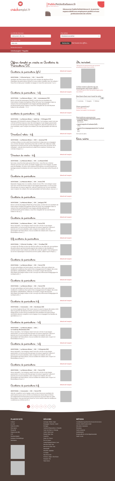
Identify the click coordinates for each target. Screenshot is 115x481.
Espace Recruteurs (94, 23)
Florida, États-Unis (48, 434)
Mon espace (14, 428)
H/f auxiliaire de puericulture (25, 239)
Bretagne (45, 426)
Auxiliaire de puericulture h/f (25, 301)
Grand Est (46, 436)
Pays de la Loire (47, 454)
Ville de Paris (25, 77)
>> (53, 406)
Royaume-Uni (47, 458)
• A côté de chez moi (17, 33)
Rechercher (65, 43)
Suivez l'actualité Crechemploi (85, 110)
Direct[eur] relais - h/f (22, 134)
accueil (16, 24)
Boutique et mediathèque (17, 438)
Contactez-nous (81, 108)
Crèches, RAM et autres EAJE (83, 424)
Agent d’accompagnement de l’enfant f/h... (90, 129)
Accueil (13, 424)
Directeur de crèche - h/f (23, 155)
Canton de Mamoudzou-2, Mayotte (52, 428)
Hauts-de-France (48, 438)
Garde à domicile (80, 430)
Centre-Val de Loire (48, 432)
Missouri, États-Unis (48, 444)
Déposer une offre (15, 432)
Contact (13, 422)
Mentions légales (15, 436)
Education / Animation (82, 426)
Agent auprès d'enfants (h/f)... (87, 124)
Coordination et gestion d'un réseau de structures (89, 422)
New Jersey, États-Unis (49, 446)
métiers (26, 23)
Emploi (89, 101)
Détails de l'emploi (66, 71)
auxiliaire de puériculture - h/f (25, 113)
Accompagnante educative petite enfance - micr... (88, 119)
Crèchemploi (16, 51)
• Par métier (64, 33)
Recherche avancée (16, 47)
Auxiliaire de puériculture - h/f (26, 93)
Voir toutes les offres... (80, 43)
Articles (80, 101)
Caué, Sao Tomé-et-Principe (50, 430)
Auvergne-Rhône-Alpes (49, 422)
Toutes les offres (15, 426)
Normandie (46, 448)
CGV (12, 434)
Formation (79, 428)
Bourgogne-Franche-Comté (50, 424)
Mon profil (13, 430)
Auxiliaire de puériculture (23, 176)
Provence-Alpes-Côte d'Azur (51, 456)
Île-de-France (47, 440)
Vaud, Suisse (46, 461)
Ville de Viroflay (26, 244)
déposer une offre (54, 22)
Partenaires (14, 440)
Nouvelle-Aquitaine (48, 450)
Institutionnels (80, 432)
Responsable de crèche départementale (86, 434)
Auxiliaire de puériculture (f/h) (26, 72)
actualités (38, 23)
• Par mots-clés (15, 40)
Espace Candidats (74, 22)
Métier (97, 101)
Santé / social (79, 436)
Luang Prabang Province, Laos (51, 442)
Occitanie (46, 452)
